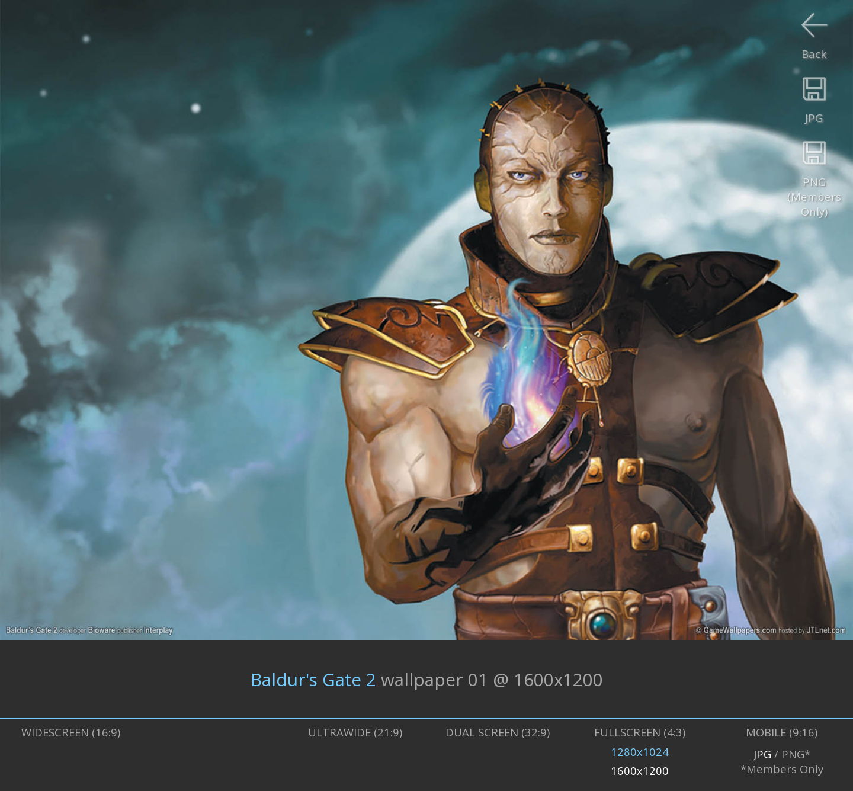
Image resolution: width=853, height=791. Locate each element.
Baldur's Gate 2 (313, 679)
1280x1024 (640, 751)
